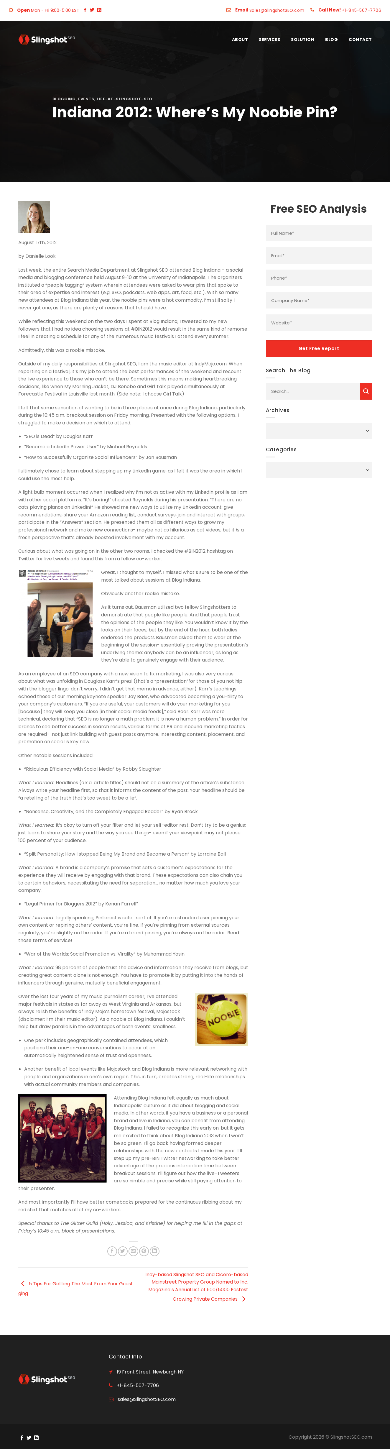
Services (269, 39)
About (240, 39)
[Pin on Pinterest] (144, 1251)
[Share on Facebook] (112, 1251)
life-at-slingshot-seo (124, 99)
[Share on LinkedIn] (154, 1251)
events (86, 99)
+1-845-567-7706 (361, 10)
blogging (64, 99)
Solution (302, 39)
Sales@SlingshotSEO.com (277, 10)
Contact (360, 39)
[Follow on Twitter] (92, 10)
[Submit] (366, 391)
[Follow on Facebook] (85, 10)
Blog (331, 39)
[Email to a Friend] (133, 1251)
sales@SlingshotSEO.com (146, 1399)
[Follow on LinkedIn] (99, 10)
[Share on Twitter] (123, 1251)
